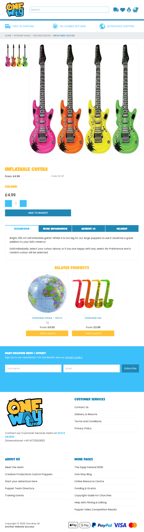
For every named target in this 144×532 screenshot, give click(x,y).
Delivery (122, 228)
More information (55, 228)
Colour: (11, 187)
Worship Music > (23, 35)
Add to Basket (38, 213)
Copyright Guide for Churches (93, 495)
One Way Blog (83, 474)
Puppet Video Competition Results (96, 509)
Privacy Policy (83, 428)
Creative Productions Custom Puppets (28, 474)
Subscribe (130, 368)
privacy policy (74, 357)
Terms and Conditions (88, 421)
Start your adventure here (21, 481)
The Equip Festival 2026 (89, 467)
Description (21, 228)
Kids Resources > (43, 35)
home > (9, 35)
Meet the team (14, 467)
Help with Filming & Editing (91, 502)
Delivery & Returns (86, 414)
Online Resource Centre (89, 481)
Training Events (14, 495)
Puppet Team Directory (19, 488)
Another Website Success (19, 526)
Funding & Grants (85, 488)
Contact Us (81, 407)
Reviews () (89, 228)
